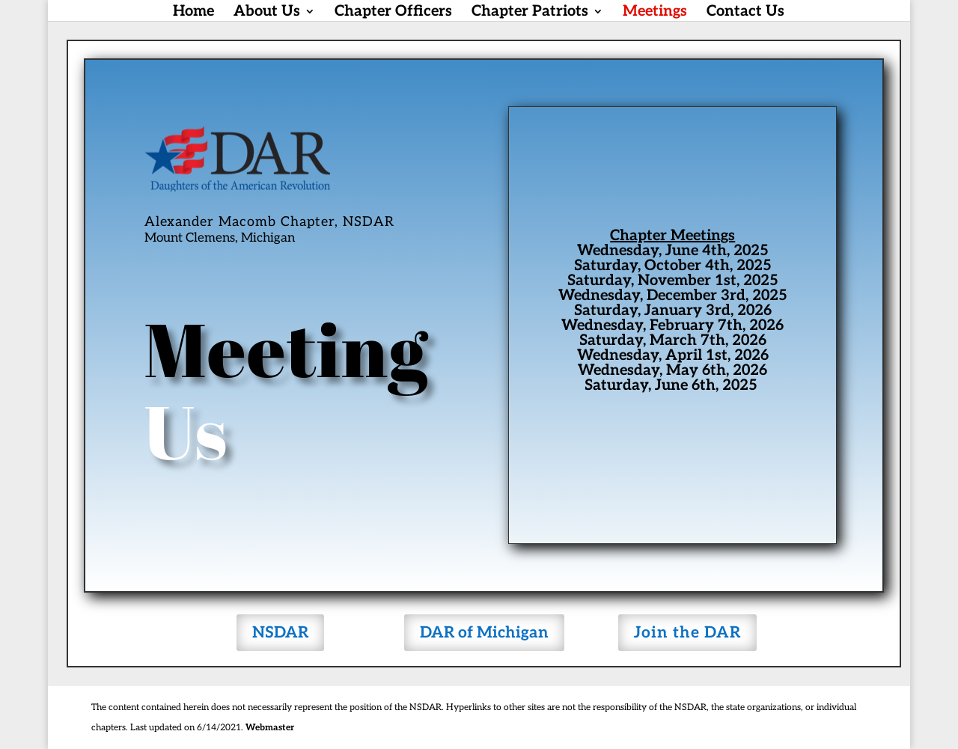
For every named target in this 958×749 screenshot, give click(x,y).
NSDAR (280, 632)
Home (193, 13)
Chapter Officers (393, 13)
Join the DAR (687, 632)
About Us (267, 13)
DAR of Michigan (484, 632)
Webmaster (269, 727)
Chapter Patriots (530, 13)
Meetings (655, 13)
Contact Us (745, 13)
